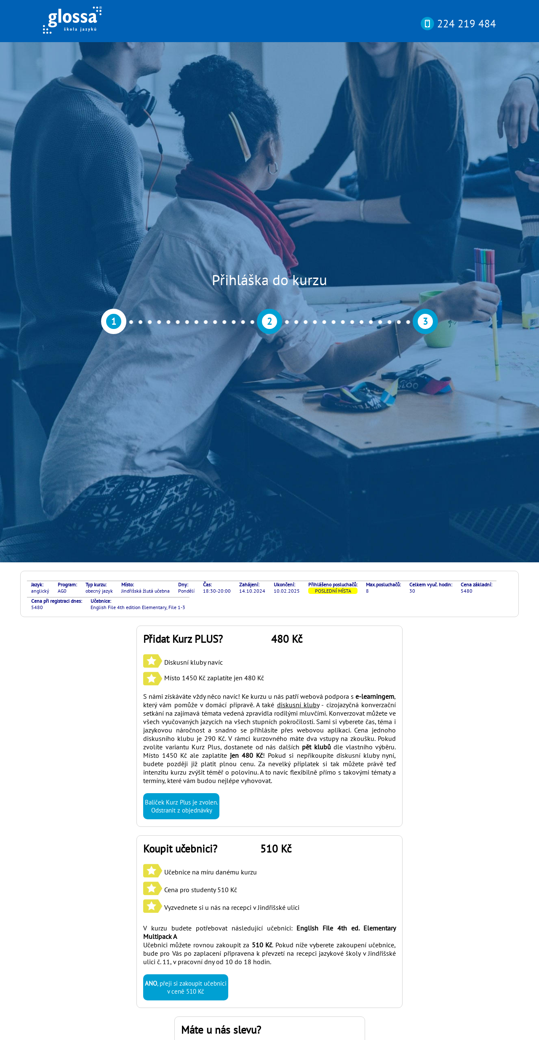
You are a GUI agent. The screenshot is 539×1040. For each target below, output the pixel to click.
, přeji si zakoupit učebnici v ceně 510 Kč (185, 619)
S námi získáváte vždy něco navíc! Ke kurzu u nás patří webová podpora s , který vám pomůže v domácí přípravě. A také (269, 331)
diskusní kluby (298, 336)
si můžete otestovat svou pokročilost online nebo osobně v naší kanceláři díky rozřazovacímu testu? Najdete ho (264, 918)
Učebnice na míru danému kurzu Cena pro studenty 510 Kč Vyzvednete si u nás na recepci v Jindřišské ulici (221, 521)
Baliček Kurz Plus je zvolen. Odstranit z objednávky (181, 438)
